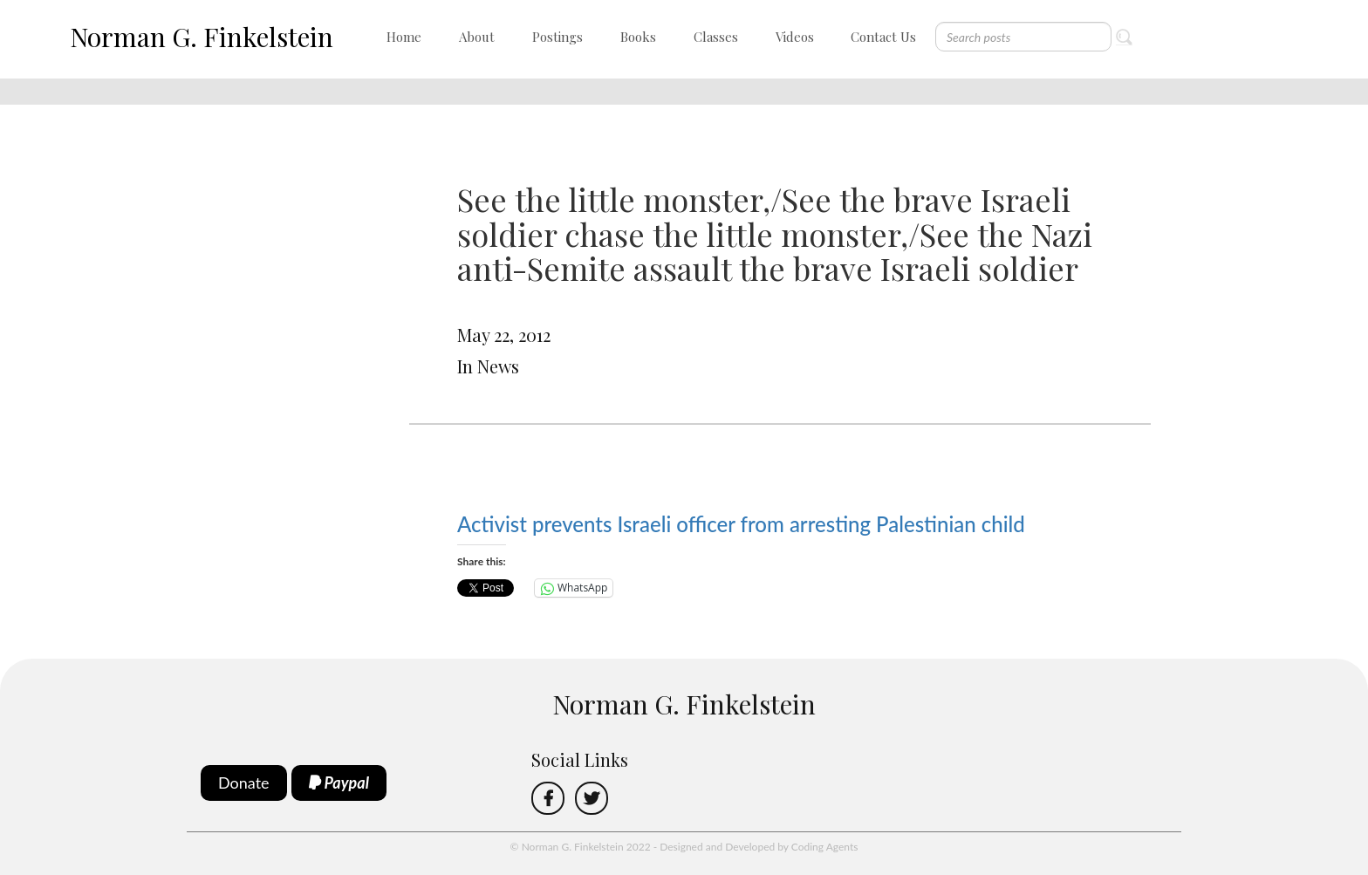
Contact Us (883, 36)
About (477, 36)
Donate (244, 782)
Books (638, 36)
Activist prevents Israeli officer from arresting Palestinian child (741, 524)
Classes (716, 36)
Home (403, 36)
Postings (557, 36)
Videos (795, 36)
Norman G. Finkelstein (201, 36)
